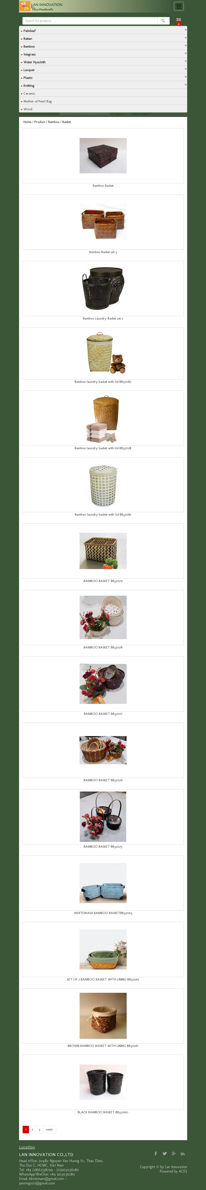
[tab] (103, 30)
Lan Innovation (176, 1167)
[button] (103, 29)
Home (27, 122)
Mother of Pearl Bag (38, 101)
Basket (66, 122)
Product (39, 122)
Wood (28, 109)
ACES (183, 1171)
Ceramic (29, 93)
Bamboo (53, 122)
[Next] (49, 1129)
